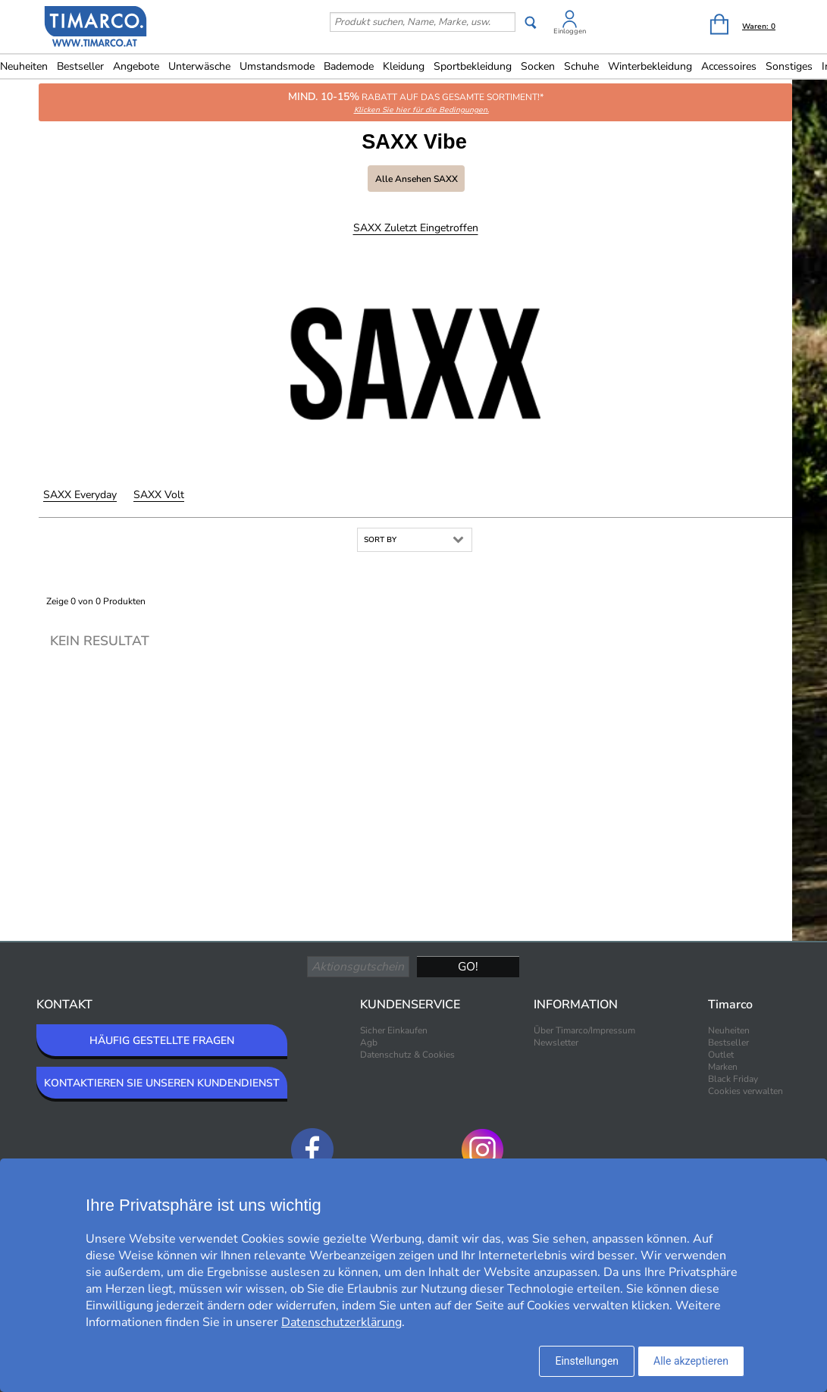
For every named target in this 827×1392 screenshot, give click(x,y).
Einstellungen (587, 1361)
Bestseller (80, 66)
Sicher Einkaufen (394, 1030)
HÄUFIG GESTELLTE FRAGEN (161, 1040)
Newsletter (556, 1042)
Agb (368, 1042)
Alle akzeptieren (690, 1361)
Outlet (721, 1055)
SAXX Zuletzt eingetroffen (415, 228)
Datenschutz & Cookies (407, 1055)
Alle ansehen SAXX (416, 179)
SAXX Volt (158, 495)
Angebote (136, 66)
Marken (723, 1067)
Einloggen (569, 31)
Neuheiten (729, 1030)
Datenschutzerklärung (341, 1322)
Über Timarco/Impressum (584, 1030)
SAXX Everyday (80, 495)
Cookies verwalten (745, 1091)
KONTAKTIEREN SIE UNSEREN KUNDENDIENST (162, 1083)
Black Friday (733, 1079)
